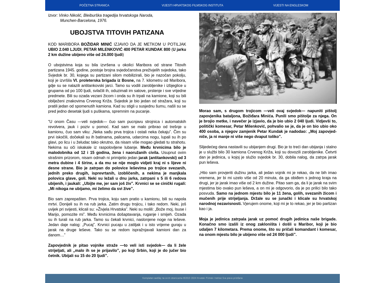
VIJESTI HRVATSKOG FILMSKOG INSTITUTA (192, 5)
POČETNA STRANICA (94, 5)
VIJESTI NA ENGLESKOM (290, 5)
